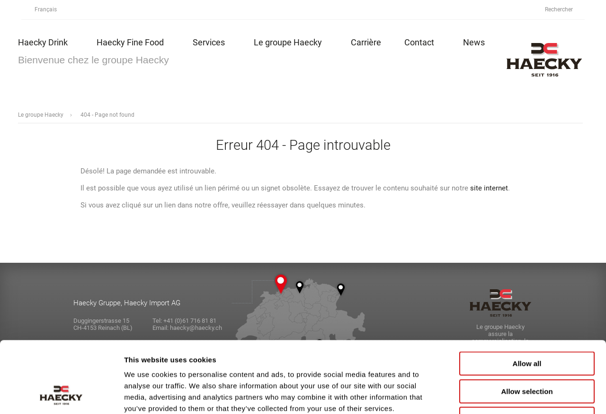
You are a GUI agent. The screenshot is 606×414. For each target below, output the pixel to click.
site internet (489, 188)
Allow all (527, 298)
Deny (527, 354)
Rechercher (564, 9)
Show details (497, 395)
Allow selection (527, 326)
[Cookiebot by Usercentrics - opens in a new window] (61, 395)
